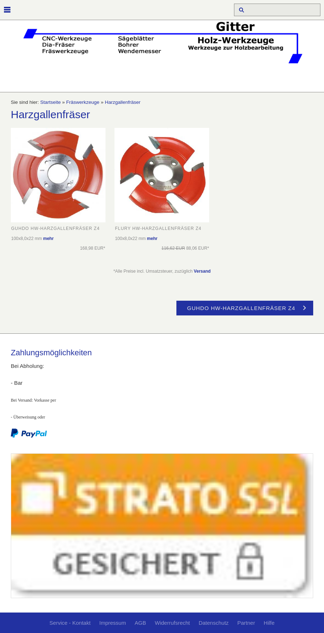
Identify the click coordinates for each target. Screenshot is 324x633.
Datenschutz (214, 623)
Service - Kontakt (69, 623)
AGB (140, 623)
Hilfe (269, 623)
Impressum (112, 623)
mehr (48, 238)
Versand (202, 271)
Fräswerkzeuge (82, 102)
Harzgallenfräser (122, 102)
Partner (246, 623)
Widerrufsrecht (172, 623)
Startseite (50, 102)
